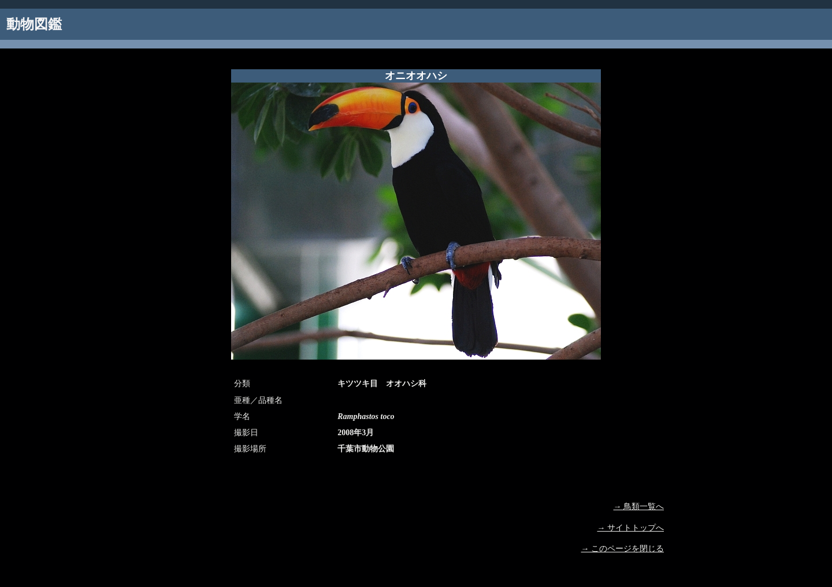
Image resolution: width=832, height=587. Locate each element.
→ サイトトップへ (630, 528)
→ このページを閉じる (622, 548)
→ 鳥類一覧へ (639, 506)
